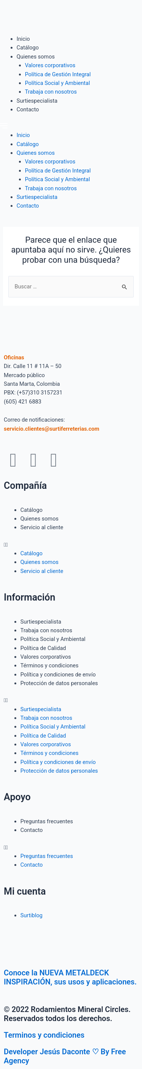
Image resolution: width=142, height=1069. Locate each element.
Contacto (28, 109)
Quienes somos (36, 56)
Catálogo (28, 47)
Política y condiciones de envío (58, 674)
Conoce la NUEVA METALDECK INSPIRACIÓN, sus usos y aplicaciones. (70, 977)
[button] (71, 126)
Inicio (23, 38)
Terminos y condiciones (44, 1035)
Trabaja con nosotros (51, 91)
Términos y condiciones (49, 665)
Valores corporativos (50, 65)
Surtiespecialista (37, 100)
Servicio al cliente (41, 527)
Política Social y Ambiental (57, 83)
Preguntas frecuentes (46, 821)
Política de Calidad (43, 648)
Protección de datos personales (59, 683)
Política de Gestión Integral (58, 74)
